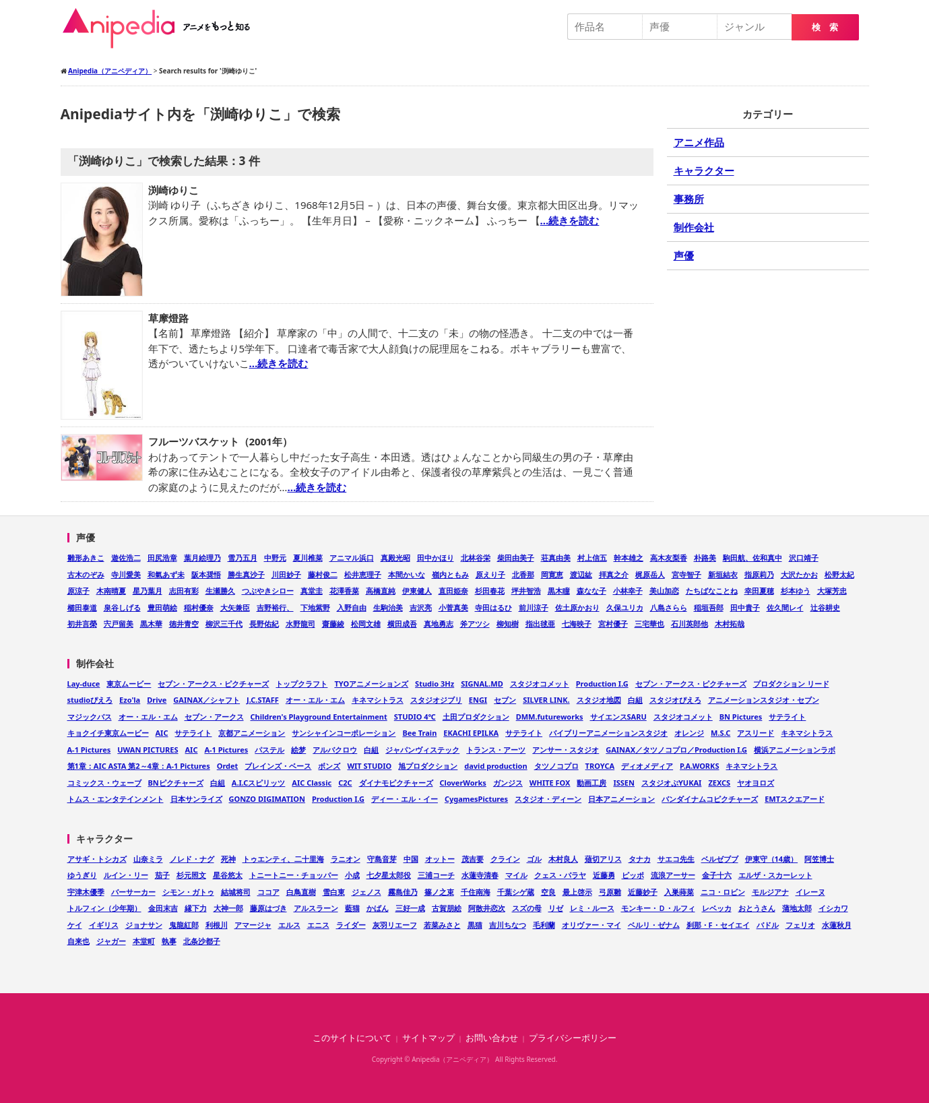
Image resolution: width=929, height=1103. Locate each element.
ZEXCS (719, 783)
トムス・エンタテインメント (115, 799)
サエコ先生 (676, 859)
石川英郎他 (689, 624)
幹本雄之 (628, 558)
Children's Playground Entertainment (319, 717)
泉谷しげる (122, 607)
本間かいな (406, 574)
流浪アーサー (673, 875)
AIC (162, 733)
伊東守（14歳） (771, 859)
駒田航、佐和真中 (752, 558)
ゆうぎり (82, 875)
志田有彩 (184, 591)
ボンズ (329, 766)
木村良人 (563, 859)
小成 (352, 875)
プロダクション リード (791, 684)
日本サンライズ (196, 799)
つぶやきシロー (268, 591)
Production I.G (602, 684)
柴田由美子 (515, 558)
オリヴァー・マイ (591, 925)
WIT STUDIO (369, 766)
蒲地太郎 (797, 908)
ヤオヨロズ (755, 783)
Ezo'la (129, 700)
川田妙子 (286, 574)
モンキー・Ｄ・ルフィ (658, 908)
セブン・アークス (214, 717)
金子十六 (717, 875)
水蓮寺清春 (480, 875)
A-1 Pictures (89, 750)
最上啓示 (577, 892)
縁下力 (196, 908)
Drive (156, 700)
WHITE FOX (550, 783)
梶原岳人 (650, 574)
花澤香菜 (344, 591)
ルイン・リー (126, 875)
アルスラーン (316, 908)
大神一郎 (228, 908)
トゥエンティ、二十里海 (283, 859)
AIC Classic (311, 783)
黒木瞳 (559, 591)
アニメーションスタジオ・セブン (763, 700)
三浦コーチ (436, 875)
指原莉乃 (759, 574)
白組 (635, 700)
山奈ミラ (148, 859)
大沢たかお (799, 574)
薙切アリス (603, 859)
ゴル (534, 859)
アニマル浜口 (351, 558)
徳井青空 (184, 624)
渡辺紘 (581, 574)
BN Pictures (741, 717)
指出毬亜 (540, 624)
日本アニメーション (621, 799)
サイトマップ (428, 1038)
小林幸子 (628, 591)
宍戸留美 (118, 624)
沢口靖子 (804, 558)
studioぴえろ (90, 700)
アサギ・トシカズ (97, 859)
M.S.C (720, 733)
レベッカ (717, 908)
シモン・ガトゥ (188, 892)
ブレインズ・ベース (278, 766)
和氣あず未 (166, 574)
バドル (768, 925)
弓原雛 (610, 892)
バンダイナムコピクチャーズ (710, 799)
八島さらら (668, 607)
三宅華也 (649, 624)
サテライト (787, 717)
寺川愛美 (126, 574)
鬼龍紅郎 (184, 925)
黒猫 (475, 925)
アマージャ (252, 925)
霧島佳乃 (403, 892)
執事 (169, 941)
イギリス (104, 925)
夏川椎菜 (308, 558)
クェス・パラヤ (560, 875)
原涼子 (78, 591)
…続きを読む (570, 220)
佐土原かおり (577, 607)
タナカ (640, 859)
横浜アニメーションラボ (794, 750)
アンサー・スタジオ (565, 750)
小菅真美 (453, 607)
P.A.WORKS (699, 766)
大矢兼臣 (235, 607)
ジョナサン (143, 925)
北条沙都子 (201, 941)
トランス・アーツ (495, 750)
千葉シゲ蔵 (515, 892)
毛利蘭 (544, 925)
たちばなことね (712, 591)
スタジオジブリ (436, 700)
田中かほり (435, 558)
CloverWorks (463, 783)
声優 (684, 255)
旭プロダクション (427, 766)
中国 (411, 859)
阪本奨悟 (206, 574)
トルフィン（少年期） (104, 908)
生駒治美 (388, 607)
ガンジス (508, 783)
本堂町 (144, 941)
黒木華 (151, 624)
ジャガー (111, 941)
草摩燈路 (168, 318)
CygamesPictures (476, 799)
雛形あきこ (85, 558)
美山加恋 (664, 591)
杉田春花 (490, 591)
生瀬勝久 (220, 591)
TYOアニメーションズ (371, 684)
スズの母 (527, 908)
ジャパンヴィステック (422, 750)
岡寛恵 (552, 574)
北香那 (523, 574)
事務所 (689, 199)
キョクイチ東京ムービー (108, 733)
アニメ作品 (699, 142)
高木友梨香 (668, 558)
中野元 (275, 558)
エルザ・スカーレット (775, 875)
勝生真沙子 (246, 574)
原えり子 (490, 574)
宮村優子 (613, 624)
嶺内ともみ (450, 574)
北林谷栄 (475, 558)
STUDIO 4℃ (415, 717)
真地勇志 (438, 624)
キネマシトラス (378, 700)
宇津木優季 (85, 892)
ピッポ (633, 875)
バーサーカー (133, 892)
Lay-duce (83, 684)
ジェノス (366, 892)
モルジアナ (770, 892)
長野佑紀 (264, 624)
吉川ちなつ (507, 925)
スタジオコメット (539, 684)
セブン (505, 700)
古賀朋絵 (446, 908)
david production (495, 766)
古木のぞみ (85, 574)
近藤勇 (604, 875)
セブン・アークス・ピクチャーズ (213, 684)
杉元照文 (191, 875)
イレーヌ (810, 892)
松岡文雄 (366, 624)
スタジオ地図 (599, 700)
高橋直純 (380, 591)
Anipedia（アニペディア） (162, 28)
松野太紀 (839, 574)
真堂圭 (311, 591)
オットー (440, 859)
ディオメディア (647, 766)
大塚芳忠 (832, 591)
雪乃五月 (242, 558)
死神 (228, 859)
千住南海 (475, 892)
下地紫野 (315, 607)
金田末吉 (163, 908)
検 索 (825, 27)
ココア (268, 892)
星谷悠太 (228, 875)
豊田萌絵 (162, 607)
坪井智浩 (526, 591)
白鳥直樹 (301, 892)
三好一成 (410, 908)
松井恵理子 (362, 574)
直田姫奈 (453, 591)
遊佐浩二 (126, 558)
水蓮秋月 (837, 925)
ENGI (478, 700)
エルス (289, 925)
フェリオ (800, 925)
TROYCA (600, 766)
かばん (377, 908)
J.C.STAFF (263, 700)
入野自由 (351, 607)
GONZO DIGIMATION (267, 799)
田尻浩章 (162, 558)
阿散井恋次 (486, 908)
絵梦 (298, 750)
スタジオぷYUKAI (671, 783)
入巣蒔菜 (679, 892)
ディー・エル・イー (404, 799)
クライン (505, 859)
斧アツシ (475, 624)
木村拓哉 (729, 624)
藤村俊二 (323, 574)
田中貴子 (745, 607)
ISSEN (624, 783)
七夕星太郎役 (388, 875)
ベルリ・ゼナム (654, 925)
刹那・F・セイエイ (718, 925)
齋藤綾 (333, 624)
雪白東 (334, 892)
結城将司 (236, 892)
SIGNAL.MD (482, 684)
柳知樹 (507, 624)
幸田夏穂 (759, 591)
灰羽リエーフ (395, 925)
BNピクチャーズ (175, 783)
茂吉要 (472, 859)
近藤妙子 (643, 892)
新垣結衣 (723, 574)
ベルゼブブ (719, 859)
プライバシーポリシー (572, 1038)
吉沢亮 (421, 607)
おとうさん (756, 908)
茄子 (162, 875)
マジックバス (89, 717)
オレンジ (689, 733)
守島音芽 (382, 859)
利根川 (216, 925)
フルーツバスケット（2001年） (220, 441)
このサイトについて (352, 1038)
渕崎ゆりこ (173, 190)
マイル (516, 875)
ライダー (351, 925)
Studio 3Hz (434, 684)
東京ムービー (128, 684)
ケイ (74, 925)
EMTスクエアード (795, 799)
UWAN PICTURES (147, 750)
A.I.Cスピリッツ (259, 783)
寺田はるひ (493, 607)
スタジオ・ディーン (548, 799)
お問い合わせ (492, 1038)
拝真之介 (614, 574)
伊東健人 (417, 591)
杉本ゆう (795, 591)
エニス (318, 925)
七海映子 (576, 624)
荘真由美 (556, 558)
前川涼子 (533, 607)
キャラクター (704, 170)
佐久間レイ (785, 607)
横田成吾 (402, 624)
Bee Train (419, 733)
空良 (548, 892)
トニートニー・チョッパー (293, 875)
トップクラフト (301, 684)
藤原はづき (268, 908)
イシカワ (833, 908)
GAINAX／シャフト (206, 700)
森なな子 (591, 591)
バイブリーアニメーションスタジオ (608, 733)
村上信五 (592, 558)
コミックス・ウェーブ (104, 783)
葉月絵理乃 (202, 558)
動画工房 (591, 783)
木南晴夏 (111, 591)
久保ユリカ (624, 607)
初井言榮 (82, 624)
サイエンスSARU (618, 717)
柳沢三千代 (224, 624)
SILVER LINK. (546, 700)
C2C (345, 783)
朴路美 (705, 558)
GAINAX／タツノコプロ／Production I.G (676, 750)
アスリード (755, 733)
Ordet (227, 766)
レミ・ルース (592, 908)
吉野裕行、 (275, 607)
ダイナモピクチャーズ (396, 783)
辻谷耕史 (825, 607)
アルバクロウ (335, 750)
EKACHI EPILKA (471, 733)
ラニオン (345, 859)
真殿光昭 (395, 558)
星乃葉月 (147, 591)
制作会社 (694, 227)
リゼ (555, 908)
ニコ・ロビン (723, 892)
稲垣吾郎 (709, 607)
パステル (269, 750)
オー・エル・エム (315, 700)
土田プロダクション (476, 717)
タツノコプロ (556, 766)
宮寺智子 (686, 574)
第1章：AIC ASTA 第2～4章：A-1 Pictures (138, 766)
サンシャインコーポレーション (343, 733)
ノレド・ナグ (192, 859)
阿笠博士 (819, 859)
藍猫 (352, 908)
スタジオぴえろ (675, 700)
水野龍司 (300, 624)
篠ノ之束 (439, 892)
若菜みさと (442, 925)
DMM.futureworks (549, 717)
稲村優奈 (199, 607)
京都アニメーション (251, 733)
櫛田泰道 (82, 607)
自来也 (78, 941)
